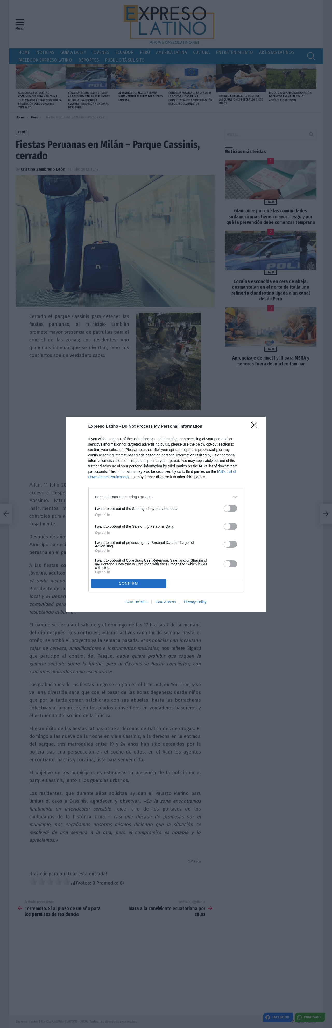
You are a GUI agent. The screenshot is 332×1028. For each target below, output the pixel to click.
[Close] (256, 427)
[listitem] (166, 497)
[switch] (230, 508)
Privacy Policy (195, 602)
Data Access (166, 602)
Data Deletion (137, 602)
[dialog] (166, 514)
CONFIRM (128, 583)
